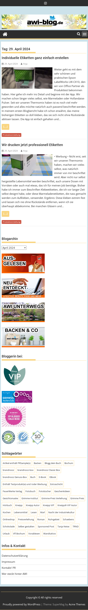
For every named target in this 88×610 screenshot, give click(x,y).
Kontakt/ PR (9, 567)
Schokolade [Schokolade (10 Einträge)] (9, 526)
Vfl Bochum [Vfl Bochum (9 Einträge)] (19, 533)
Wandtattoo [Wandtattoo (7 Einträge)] (49, 533)
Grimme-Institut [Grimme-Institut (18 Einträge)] (29, 498)
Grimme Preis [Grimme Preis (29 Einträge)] (77, 498)
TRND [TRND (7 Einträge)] (76, 526)
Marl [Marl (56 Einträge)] (42, 512)
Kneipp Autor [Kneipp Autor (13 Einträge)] (33, 505)
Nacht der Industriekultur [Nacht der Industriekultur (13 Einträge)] (61, 512)
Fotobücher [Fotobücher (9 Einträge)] (45, 491)
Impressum (8, 561)
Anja (24, 63)
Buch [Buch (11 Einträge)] (32, 477)
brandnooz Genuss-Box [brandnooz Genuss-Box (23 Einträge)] (15, 477)
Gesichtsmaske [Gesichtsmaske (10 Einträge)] (10, 498)
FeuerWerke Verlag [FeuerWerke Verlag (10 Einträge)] (12, 491)
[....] (5, 126)
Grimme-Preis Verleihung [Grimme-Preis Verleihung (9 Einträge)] (54, 498)
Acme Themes (77, 604)
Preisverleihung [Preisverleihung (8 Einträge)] (26, 519)
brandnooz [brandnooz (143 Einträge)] (8, 470)
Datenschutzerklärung (15, 555)
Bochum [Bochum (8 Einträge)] (68, 463)
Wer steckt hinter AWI (14, 573)
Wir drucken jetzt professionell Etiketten (32, 145)
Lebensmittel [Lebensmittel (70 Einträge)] (20, 512)
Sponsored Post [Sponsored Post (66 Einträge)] (46, 526)
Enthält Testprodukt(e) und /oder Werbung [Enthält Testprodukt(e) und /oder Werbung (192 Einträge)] (25, 484)
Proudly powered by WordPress (21, 604)
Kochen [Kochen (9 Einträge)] (6, 512)
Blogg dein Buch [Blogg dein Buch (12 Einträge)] (53, 463)
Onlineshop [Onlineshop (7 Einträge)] (9, 519)
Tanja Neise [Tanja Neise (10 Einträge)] (63, 526)
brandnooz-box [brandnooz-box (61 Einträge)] (26, 470)
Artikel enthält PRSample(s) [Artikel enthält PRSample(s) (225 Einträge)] (16, 463)
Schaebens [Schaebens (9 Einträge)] (68, 519)
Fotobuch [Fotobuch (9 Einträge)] (30, 491)
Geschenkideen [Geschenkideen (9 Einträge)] (62, 491)
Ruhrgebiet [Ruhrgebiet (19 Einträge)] (53, 519)
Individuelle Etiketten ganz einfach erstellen (35, 58)
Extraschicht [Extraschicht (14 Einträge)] (56, 484)
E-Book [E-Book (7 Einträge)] (42, 477)
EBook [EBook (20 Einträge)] (53, 477)
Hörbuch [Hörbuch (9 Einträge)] (7, 505)
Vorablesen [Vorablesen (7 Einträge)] (34, 533)
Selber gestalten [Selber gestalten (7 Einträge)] (26, 526)
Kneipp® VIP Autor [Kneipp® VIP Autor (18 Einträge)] (67, 505)
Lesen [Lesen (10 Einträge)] (34, 512)
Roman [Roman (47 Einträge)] (41, 519)
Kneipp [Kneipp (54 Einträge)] (19, 505)
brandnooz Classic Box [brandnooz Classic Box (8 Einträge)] (48, 470)
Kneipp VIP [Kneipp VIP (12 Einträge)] (48, 505)
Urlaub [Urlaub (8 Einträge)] (6, 533)
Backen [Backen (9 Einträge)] (37, 463)
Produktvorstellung (11, 135)
